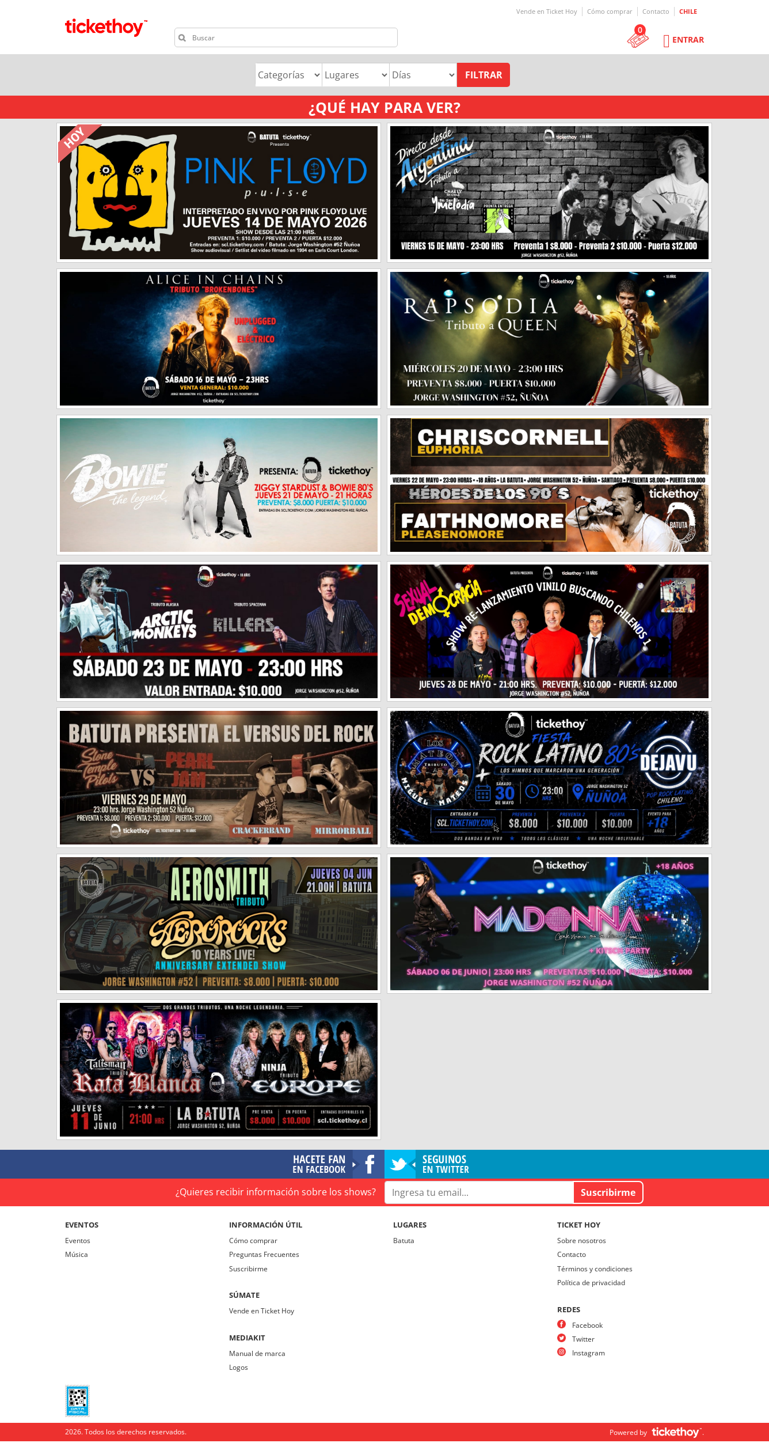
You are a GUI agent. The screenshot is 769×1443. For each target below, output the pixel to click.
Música (76, 1254)
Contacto (655, 11)
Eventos (77, 1240)
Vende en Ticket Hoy (546, 11)
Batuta (403, 1240)
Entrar (688, 39)
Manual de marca (257, 1353)
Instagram (588, 1353)
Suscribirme (248, 1269)
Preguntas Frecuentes (264, 1254)
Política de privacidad (591, 1282)
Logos (238, 1367)
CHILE (688, 11)
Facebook (587, 1325)
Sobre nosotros (581, 1240)
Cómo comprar (610, 11)
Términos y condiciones (595, 1269)
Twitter (583, 1339)
